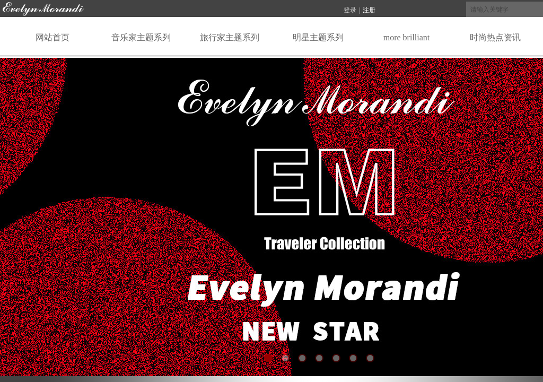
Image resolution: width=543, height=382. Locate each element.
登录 (350, 10)
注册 (369, 10)
